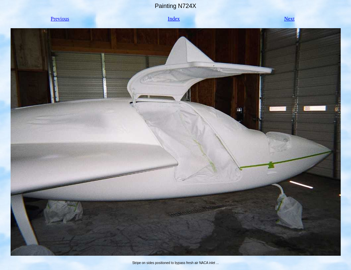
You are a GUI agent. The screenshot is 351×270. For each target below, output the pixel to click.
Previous (60, 19)
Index (174, 19)
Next (289, 19)
